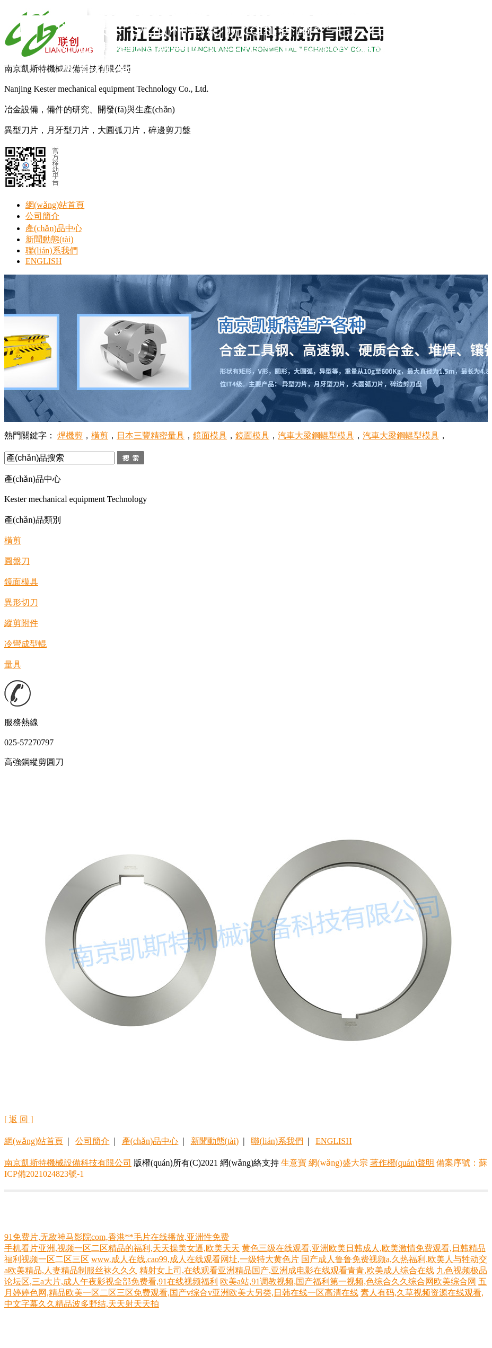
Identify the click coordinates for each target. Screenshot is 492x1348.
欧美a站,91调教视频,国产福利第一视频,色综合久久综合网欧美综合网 (348, 1281)
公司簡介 (42, 216)
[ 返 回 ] (18, 1119)
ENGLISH (43, 261)
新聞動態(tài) (49, 239)
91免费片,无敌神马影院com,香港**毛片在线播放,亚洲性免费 (116, 1236)
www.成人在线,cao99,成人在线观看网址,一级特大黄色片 (195, 1259)
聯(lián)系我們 (51, 250)
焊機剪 (70, 435)
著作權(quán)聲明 (402, 1162)
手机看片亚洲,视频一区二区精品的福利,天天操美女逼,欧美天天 (122, 1248)
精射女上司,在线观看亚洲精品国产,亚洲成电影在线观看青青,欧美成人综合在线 (286, 1270)
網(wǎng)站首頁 (54, 204)
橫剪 (99, 435)
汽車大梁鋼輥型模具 (316, 435)
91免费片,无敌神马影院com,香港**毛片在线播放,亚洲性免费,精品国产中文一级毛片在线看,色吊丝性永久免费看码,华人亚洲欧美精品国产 (269, 50)
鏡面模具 (210, 435)
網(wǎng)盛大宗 (338, 1162)
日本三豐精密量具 (150, 435)
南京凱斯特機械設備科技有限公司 (67, 1162)
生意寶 (293, 1162)
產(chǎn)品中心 (53, 228)
